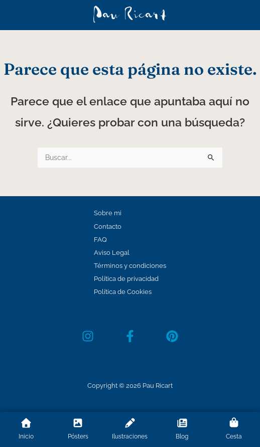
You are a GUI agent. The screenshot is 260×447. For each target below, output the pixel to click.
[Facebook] (130, 336)
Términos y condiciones (130, 265)
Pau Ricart (130, 15)
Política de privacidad (126, 278)
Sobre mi (107, 213)
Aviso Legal (111, 252)
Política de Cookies (123, 291)
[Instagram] (88, 336)
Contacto (107, 226)
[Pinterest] (172, 336)
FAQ (100, 239)
